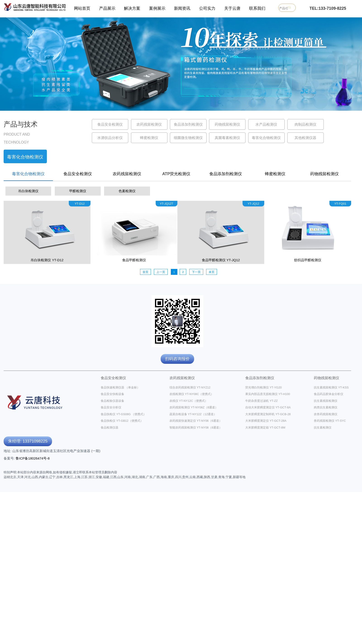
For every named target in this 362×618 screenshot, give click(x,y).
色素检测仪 (127, 191)
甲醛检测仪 (77, 191)
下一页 (196, 272)
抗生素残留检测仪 (325, 400)
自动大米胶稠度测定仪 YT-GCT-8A (268, 407)
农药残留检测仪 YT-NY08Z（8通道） (193, 407)
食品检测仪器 (109, 427)
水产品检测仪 (266, 124)
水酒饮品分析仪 (110, 138)
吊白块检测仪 (28, 191)
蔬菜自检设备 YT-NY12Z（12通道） (193, 414)
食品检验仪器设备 (112, 400)
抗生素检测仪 (322, 427)
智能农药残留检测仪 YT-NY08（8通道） (195, 427)
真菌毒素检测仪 (227, 138)
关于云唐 (232, 8)
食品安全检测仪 (110, 124)
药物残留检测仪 (227, 124)
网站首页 (82, 8)
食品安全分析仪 (111, 407)
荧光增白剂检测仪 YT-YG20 (263, 387)
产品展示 (107, 8)
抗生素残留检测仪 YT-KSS (331, 387)
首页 (145, 272)
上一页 (160, 272)
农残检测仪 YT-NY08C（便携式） (191, 394)
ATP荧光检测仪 (176, 174)
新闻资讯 (182, 8)
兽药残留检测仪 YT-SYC (330, 420)
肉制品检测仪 (305, 124)
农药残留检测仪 (149, 124)
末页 (211, 272)
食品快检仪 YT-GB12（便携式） (122, 420)
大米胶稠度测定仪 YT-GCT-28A (265, 420)
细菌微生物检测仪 (188, 138)
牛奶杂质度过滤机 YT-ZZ (261, 400)
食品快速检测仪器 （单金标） (120, 387)
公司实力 (207, 8)
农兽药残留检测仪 (325, 414)
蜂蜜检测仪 (149, 138)
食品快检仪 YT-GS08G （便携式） (123, 414)
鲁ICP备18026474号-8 (33, 458)
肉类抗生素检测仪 (325, 407)
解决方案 (132, 8)
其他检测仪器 (305, 138)
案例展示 (157, 8)
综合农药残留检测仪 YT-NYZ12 (189, 387)
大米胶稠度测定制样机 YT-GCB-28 (268, 414)
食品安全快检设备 (112, 394)
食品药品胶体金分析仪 (328, 394)
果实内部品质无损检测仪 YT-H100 (267, 394)
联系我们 (257, 8)
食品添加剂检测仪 (188, 124)
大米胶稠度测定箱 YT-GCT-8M (265, 427)
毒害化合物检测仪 (266, 138)
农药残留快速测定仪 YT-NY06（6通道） (195, 420)
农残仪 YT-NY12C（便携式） (188, 400)
